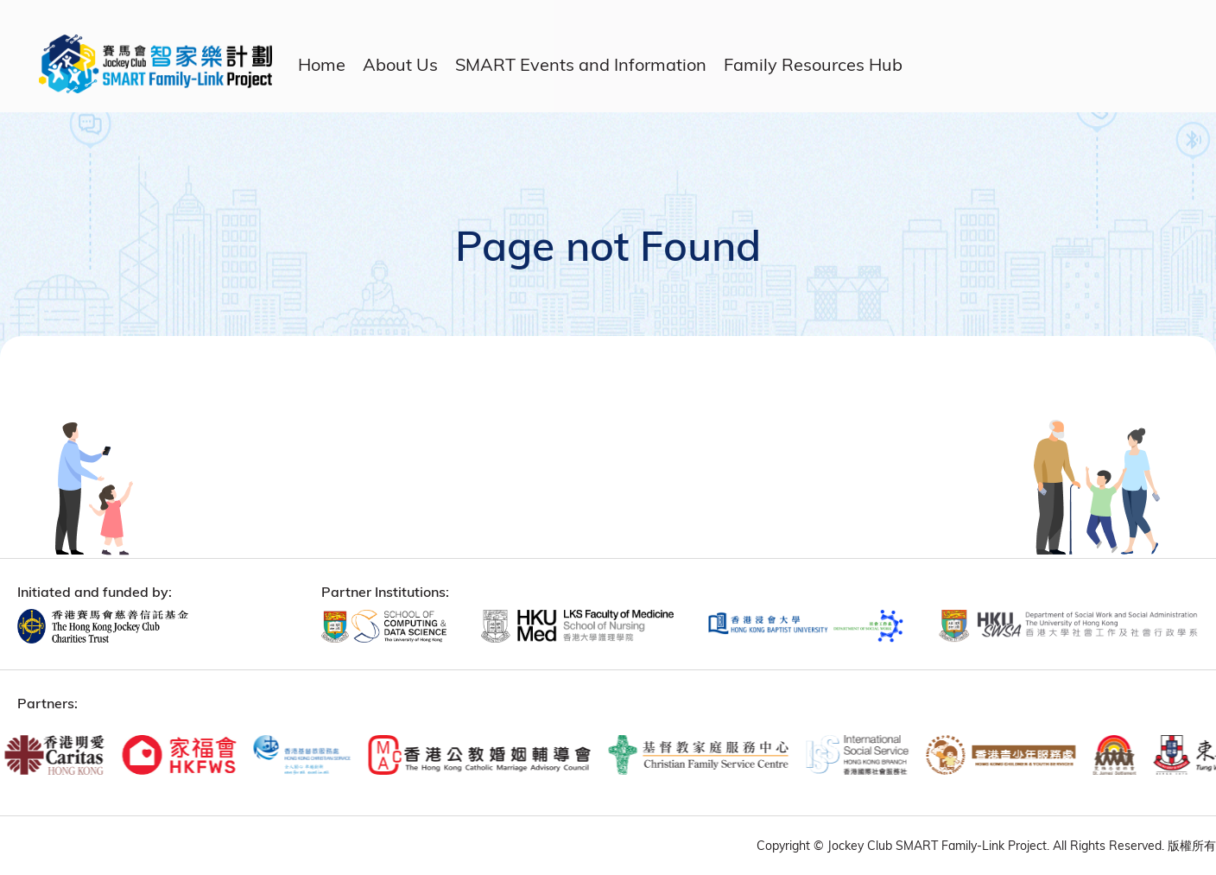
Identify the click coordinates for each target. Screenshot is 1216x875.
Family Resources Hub (813, 64)
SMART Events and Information (580, 64)
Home (321, 64)
